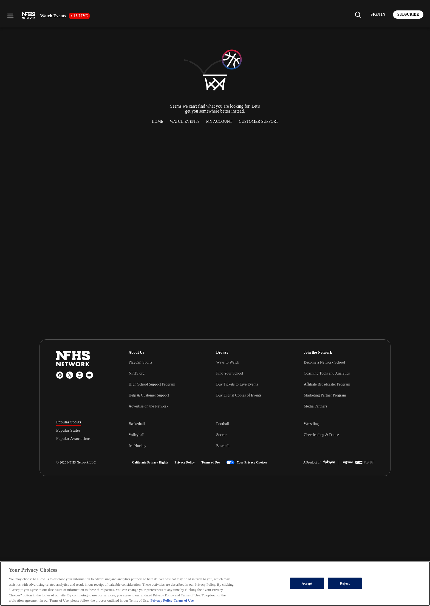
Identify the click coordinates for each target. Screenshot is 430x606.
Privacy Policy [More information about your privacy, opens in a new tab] (161, 600)
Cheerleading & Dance (321, 435)
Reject (345, 583)
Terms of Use (210, 462)
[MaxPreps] (347, 462)
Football (222, 424)
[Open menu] (10, 16)
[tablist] (83, 430)
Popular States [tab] (68, 430)
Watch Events (185, 121)
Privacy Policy (185, 462)
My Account (219, 121)
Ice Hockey (137, 446)
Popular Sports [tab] (68, 422)
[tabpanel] (251, 434)
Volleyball (136, 435)
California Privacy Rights (150, 462)
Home (157, 121)
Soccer (221, 435)
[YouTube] (89, 375)
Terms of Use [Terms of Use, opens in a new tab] (184, 600)
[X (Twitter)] (69, 375)
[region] (215, 583)
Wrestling (311, 424)
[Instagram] (79, 375)
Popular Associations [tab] (73, 439)
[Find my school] (358, 14)
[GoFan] (364, 462)
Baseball (222, 446)
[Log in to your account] (377, 14)
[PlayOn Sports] (329, 462)
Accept (307, 583)
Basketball (137, 424)
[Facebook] (59, 375)
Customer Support (258, 121)
